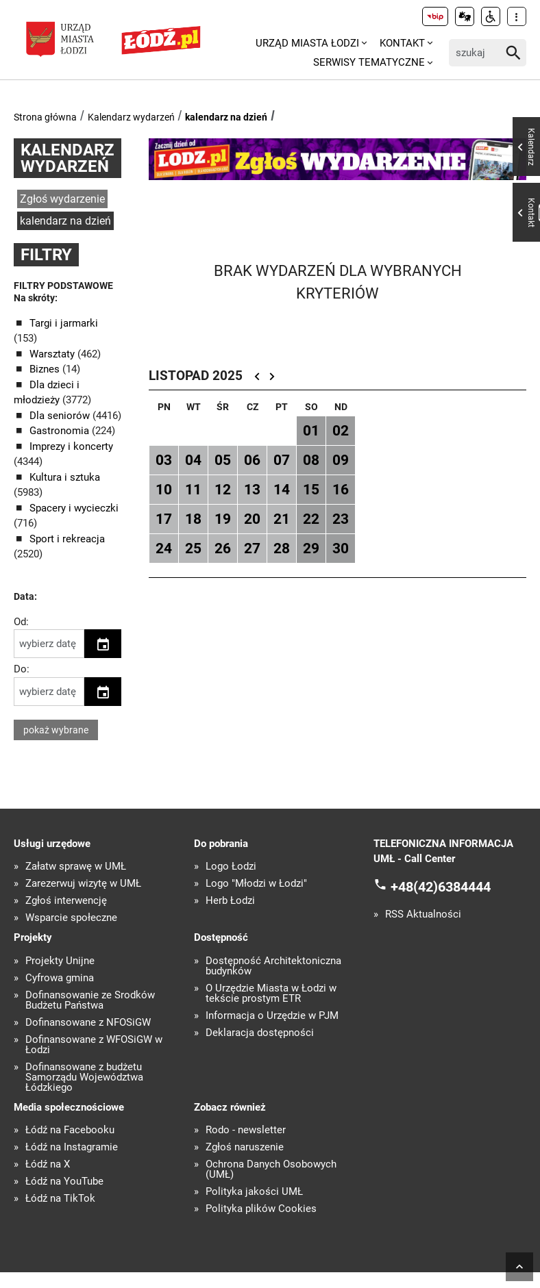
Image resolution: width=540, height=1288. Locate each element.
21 (281, 519)
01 (311, 430)
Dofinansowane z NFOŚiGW (88, 1023)
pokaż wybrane (55, 729)
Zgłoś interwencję (66, 901)
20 (252, 519)
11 (193, 489)
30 (340, 548)
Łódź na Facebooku (69, 1130)
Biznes (45, 369)
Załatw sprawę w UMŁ (75, 866)
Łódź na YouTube (64, 1181)
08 (311, 460)
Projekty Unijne (60, 961)
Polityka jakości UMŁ (254, 1192)
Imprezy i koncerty (71, 446)
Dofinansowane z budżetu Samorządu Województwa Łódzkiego (84, 1077)
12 (222, 489)
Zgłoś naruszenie (245, 1147)
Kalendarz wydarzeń (131, 117)
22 (311, 519)
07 (281, 460)
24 (164, 548)
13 (252, 489)
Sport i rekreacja (67, 539)
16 (340, 489)
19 (222, 519)
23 (340, 519)
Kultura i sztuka (64, 477)
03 (164, 460)
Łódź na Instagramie (71, 1147)
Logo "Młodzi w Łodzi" (256, 884)
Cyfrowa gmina (59, 978)
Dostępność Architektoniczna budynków (273, 966)
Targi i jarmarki (63, 323)
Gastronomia (60, 431)
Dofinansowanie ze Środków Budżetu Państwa (90, 1000)
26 (222, 548)
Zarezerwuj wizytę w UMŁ (83, 884)
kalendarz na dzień (226, 117)
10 (164, 489)
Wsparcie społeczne (71, 918)
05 (222, 460)
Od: (21, 622)
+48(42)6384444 (441, 886)
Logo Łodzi (231, 866)
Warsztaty (53, 354)
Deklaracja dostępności (260, 1033)
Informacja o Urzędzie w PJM (272, 1016)
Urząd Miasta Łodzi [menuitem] (307, 43)
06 (252, 460)
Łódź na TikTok (60, 1199)
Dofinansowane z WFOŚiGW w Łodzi (93, 1045)
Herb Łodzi (230, 901)
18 (193, 519)
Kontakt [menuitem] (402, 43)
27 (252, 548)
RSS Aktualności (423, 914)
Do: (21, 669)
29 (311, 548)
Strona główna (45, 117)
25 (193, 548)
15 (311, 489)
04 (193, 460)
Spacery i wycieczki (74, 508)
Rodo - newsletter (246, 1130)
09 (340, 460)
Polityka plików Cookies (261, 1209)
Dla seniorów (61, 415)
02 (340, 430)
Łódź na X (47, 1164)
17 (164, 519)
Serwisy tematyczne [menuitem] (369, 62)
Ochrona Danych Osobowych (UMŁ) (271, 1169)
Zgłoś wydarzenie (62, 198)
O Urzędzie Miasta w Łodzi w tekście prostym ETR (271, 993)
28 (281, 548)
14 (281, 489)
